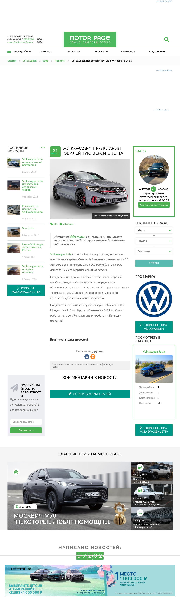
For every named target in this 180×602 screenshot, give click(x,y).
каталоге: (29, 39)
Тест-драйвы (22, 52)
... (43, 147)
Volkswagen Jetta (61, 254)
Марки (154, 230)
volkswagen (68, 224)
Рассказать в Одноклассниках (93, 356)
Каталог (46, 52)
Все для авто (157, 52)
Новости (74, 52)
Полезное (128, 52)
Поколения (154, 251)
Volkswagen (77, 236)
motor (55, 367)
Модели (154, 241)
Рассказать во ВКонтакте (87, 356)
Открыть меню (9, 55)
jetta (56, 224)
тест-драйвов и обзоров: (20, 42)
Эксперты (101, 52)
